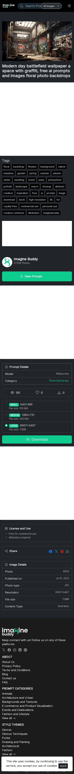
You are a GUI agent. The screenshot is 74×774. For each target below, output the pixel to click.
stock (22, 199)
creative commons (14, 212)
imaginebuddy (51, 212)
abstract (59, 186)
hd (58, 199)
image (62, 193)
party (41, 179)
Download (37, 439)
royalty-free (10, 206)
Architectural (10, 746)
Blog (5, 674)
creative (8, 193)
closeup (46, 186)
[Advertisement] (37, 119)
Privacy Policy (11, 666)
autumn (57, 173)
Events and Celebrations (17, 710)
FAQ (5, 682)
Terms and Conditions (16, 670)
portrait (8, 186)
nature (61, 166)
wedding (19, 179)
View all (7, 718)
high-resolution (37, 199)
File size (37, 599)
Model (37, 374)
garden (21, 173)
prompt (51, 193)
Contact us (9, 678)
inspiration (22, 193)
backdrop (18, 166)
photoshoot (54, 179)
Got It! (63, 766)
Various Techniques (15, 734)
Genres (6, 729)
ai (42, 193)
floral (6, 166)
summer (44, 173)
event (31, 179)
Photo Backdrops (59, 380)
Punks (6, 738)
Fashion (7, 750)
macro (34, 186)
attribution (33, 212)
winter (7, 179)
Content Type (37, 606)
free (34, 193)
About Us (8, 662)
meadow (8, 173)
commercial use (29, 206)
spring (32, 173)
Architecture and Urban (17, 697)
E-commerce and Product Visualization (27, 706)
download (9, 199)
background (47, 166)
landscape (21, 186)
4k (51, 199)
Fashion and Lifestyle (15, 714)
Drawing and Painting (16, 742)
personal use (49, 206)
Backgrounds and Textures (19, 701)
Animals (7, 693)
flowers (32, 166)
